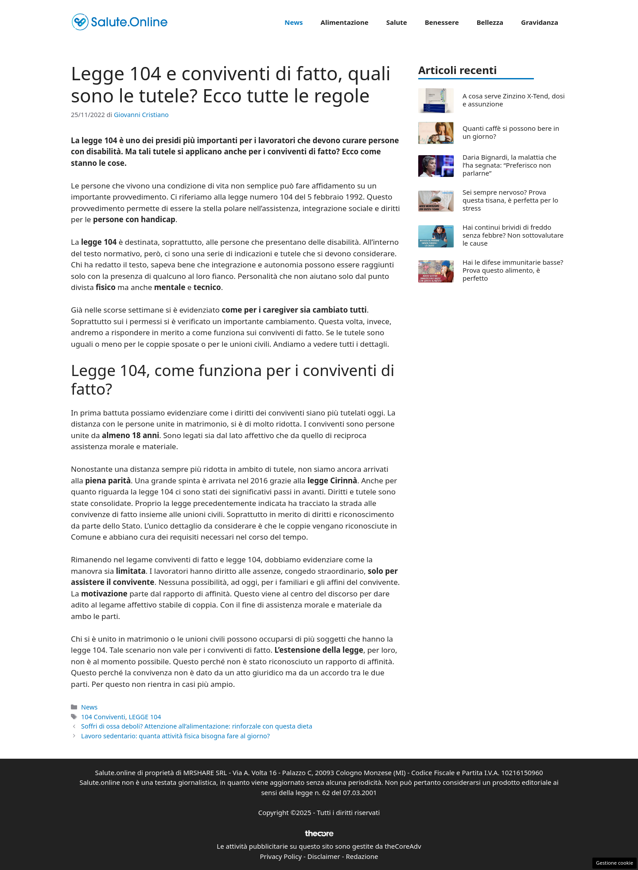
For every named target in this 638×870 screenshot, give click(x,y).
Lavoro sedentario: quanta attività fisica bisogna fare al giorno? (175, 736)
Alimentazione (345, 22)
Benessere (442, 22)
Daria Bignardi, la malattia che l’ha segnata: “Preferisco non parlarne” (509, 165)
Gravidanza (539, 22)
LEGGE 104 (144, 717)
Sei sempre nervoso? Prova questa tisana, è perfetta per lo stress (510, 200)
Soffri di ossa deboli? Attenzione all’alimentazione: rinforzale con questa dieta (196, 726)
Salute (396, 22)
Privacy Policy (281, 856)
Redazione (362, 856)
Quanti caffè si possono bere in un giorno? (511, 132)
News (293, 22)
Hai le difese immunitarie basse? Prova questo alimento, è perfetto (513, 270)
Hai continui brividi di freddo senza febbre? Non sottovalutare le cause (513, 235)
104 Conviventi (103, 717)
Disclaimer (323, 856)
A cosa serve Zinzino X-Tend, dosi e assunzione (514, 99)
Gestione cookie (614, 862)
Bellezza (490, 22)
